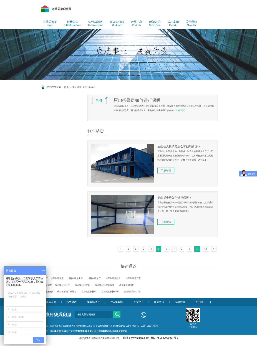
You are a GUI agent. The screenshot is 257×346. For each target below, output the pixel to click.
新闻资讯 (155, 23)
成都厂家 (68, 331)
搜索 (116, 313)
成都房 (56, 331)
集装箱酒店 (95, 23)
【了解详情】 (179, 110)
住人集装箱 (117, 23)
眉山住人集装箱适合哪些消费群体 (178, 146)
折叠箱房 (72, 23)
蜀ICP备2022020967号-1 (164, 337)
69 (206, 249)
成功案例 (173, 23)
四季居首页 (50, 23)
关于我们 (191, 23)
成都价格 (103, 331)
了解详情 (166, 170)
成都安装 (119, 331)
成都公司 (85, 331)
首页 (66, 87)
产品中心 (136, 23)
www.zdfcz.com (140, 337)
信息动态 (77, 87)
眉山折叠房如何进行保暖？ (174, 197)
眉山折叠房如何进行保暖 (137, 100)
